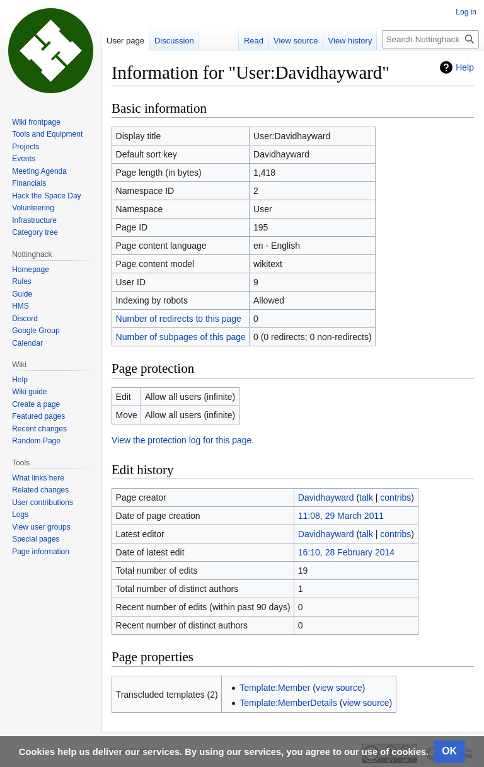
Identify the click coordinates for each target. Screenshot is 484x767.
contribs (395, 497)
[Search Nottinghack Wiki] (430, 39)
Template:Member (274, 688)
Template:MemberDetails (288, 703)
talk (366, 497)
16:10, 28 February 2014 (346, 552)
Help (465, 67)
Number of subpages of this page (181, 337)
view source (339, 688)
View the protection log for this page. (183, 440)
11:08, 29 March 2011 (341, 516)
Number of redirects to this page (178, 319)
